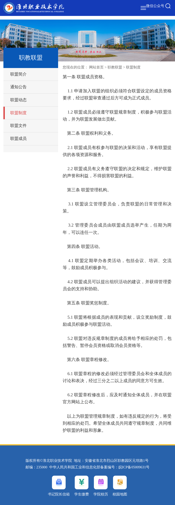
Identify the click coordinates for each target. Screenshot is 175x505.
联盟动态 (18, 100)
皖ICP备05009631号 (134, 467)
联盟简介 (18, 74)
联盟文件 (18, 125)
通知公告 (18, 87)
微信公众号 (155, 6)
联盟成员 (18, 138)
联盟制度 (18, 113)
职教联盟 (115, 67)
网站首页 (96, 67)
